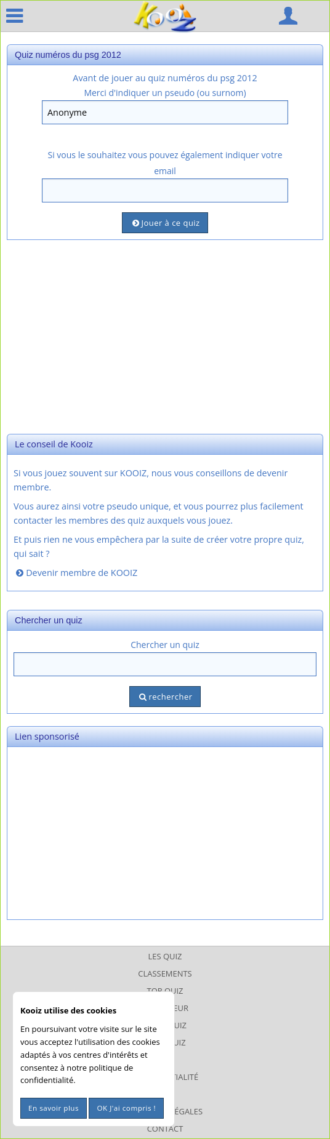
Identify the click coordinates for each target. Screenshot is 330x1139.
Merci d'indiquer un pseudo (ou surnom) (165, 92)
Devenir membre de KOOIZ (75, 572)
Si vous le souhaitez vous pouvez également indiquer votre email (164, 162)
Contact (165, 1128)
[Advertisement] (165, 335)
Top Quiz (165, 990)
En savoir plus (53, 1108)
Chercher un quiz (165, 644)
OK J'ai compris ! (126, 1108)
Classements (164, 973)
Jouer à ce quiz (164, 222)
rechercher (164, 696)
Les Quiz (165, 956)
